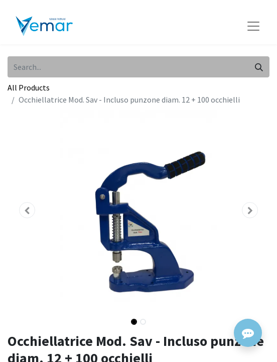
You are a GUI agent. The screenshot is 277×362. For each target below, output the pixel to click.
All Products (29, 87)
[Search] (258, 66)
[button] (27, 210)
